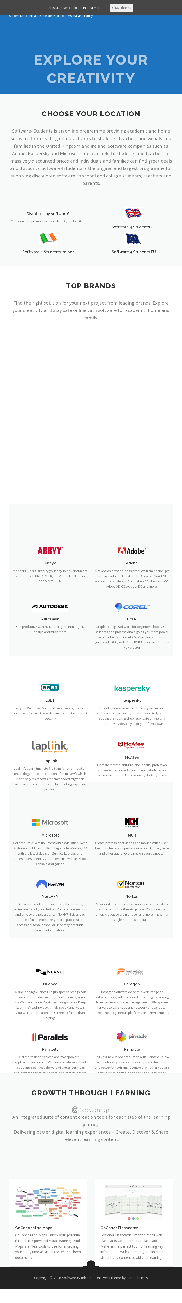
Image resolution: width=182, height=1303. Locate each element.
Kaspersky (132, 901)
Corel (132, 820)
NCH (132, 1038)
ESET (50, 901)
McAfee (132, 960)
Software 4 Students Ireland (48, 259)
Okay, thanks (121, 7)
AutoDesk (50, 820)
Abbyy (50, 763)
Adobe (132, 763)
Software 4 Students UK (133, 234)
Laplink (50, 964)
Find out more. (92, 7)
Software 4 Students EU (133, 259)
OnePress (102, 1292)
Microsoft (50, 1038)
